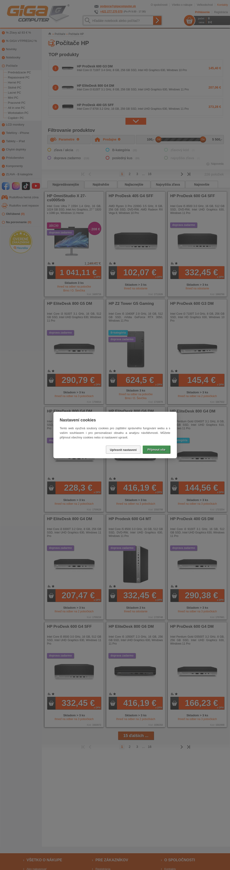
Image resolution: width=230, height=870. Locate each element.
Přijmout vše (156, 449)
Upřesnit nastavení (123, 450)
